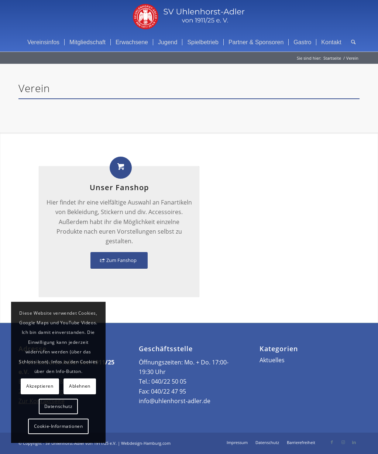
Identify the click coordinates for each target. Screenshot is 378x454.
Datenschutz (58, 406)
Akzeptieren (40, 386)
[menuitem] (43, 42)
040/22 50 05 (168, 381)
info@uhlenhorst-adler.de (174, 401)
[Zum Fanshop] (119, 260)
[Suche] (351, 42)
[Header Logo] (189, 16)
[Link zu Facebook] (331, 442)
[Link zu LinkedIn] (354, 442)
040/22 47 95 (168, 391)
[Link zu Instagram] (342, 442)
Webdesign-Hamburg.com (146, 443)
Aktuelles (272, 360)
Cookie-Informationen (58, 426)
